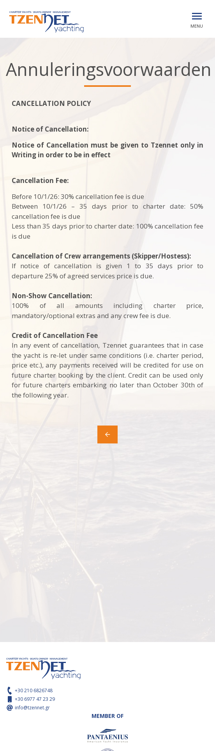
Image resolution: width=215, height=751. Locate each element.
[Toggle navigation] (196, 16)
